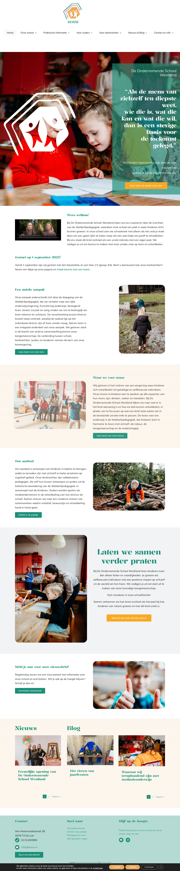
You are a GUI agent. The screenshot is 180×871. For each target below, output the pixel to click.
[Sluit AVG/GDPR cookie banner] (161, 867)
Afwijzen (132, 867)
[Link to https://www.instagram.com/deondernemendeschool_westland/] (128, 840)
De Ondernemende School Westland (87, 862)
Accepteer (117, 867)
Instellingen (149, 867)
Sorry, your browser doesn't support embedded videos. (38, 229)
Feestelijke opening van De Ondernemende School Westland (37, 775)
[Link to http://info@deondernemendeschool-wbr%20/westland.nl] (17, 847)
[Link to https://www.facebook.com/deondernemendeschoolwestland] (121, 840)
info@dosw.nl (29, 847)
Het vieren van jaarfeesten (82, 773)
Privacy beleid (107, 862)
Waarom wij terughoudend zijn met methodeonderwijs (140, 776)
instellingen (98, 868)
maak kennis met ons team (73, 269)
